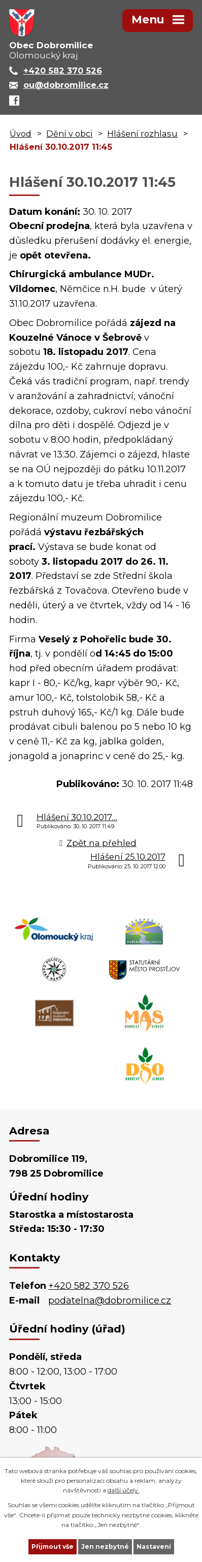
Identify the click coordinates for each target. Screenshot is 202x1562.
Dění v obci (69, 133)
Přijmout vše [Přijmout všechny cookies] (52, 1546)
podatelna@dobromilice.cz (109, 1300)
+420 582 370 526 (88, 1285)
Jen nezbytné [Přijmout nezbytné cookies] (105, 1546)
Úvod (20, 133)
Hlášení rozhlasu (142, 133)
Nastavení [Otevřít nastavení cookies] (154, 1546)
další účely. (124, 1490)
